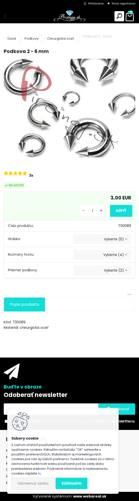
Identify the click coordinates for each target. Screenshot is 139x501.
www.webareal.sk (89, 496)
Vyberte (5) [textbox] (114, 239)
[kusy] (92, 211)
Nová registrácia (123, 3)
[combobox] (102, 239)
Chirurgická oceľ (60, 38)
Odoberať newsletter (35, 395)
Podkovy (31, 38)
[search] (119, 16)
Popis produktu (24, 304)
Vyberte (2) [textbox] (114, 270)
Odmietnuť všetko (33, 483)
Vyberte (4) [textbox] (113, 254)
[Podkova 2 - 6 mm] (69, 108)
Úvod (11, 38)
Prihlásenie (96, 3)
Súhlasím (71, 483)
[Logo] (69, 16)
